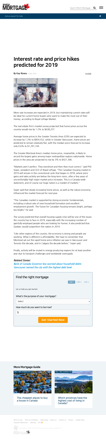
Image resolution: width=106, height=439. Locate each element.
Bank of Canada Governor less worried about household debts (47, 264)
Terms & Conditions (31, 420)
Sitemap (33, 422)
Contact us (62, 420)
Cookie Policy (80, 420)
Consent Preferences (21, 422)
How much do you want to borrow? (34, 307)
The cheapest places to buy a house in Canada (32, 399)
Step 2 (79, 282)
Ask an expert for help (14, 16)
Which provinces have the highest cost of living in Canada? (72, 401)
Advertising (44, 420)
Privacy (70, 420)
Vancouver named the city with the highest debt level (43, 267)
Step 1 (71, 282)
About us (53, 420)
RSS (40, 422)
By (20, 73)
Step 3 (86, 282)
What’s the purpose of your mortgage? (36, 296)
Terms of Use (18, 420)
